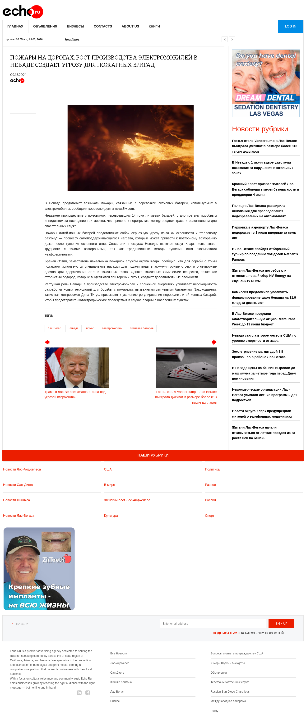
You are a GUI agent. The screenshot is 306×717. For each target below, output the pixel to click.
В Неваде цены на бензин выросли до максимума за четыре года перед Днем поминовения (264, 373)
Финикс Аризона (121, 682)
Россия (210, 500)
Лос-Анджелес (119, 663)
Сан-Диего (117, 672)
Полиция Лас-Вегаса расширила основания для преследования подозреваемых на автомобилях (259, 211)
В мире (109, 485)
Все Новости (118, 653)
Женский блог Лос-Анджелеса (127, 500)
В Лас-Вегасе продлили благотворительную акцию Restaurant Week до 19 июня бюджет (263, 319)
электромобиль (112, 328)
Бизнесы (75, 26)
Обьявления (219, 672)
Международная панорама (228, 701)
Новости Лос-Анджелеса (22, 469)
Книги (154, 26)
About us (130, 26)
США (108, 469)
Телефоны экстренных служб (230, 682)
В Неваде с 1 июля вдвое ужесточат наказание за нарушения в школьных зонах (262, 167)
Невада (74, 328)
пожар (90, 328)
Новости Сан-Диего (18, 485)
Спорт (209, 515)
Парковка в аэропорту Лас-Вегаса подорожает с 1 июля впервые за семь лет (264, 232)
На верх (22, 624)
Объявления (45, 26)
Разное (210, 485)
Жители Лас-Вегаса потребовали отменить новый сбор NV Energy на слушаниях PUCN (261, 276)
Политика (212, 469)
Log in (290, 26)
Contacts (103, 26)
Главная (15, 26)
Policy (214, 710)
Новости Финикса (16, 500)
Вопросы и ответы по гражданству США (237, 653)
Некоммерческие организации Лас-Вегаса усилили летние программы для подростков (264, 395)
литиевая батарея (141, 328)
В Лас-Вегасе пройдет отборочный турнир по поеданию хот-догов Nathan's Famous (265, 254)
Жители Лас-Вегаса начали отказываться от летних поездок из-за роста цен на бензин (263, 432)
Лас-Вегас (54, 328)
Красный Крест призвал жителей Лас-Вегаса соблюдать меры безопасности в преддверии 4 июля (265, 189)
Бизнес (115, 701)
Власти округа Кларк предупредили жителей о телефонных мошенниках (262, 413)
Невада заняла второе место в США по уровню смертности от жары (264, 338)
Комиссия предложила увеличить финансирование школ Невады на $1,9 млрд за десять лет (264, 297)
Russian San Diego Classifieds (230, 691)
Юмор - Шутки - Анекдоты (228, 663)
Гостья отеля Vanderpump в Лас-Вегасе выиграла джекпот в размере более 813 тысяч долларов (264, 146)
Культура (111, 515)
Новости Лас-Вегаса (18, 515)
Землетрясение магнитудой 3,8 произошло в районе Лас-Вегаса (259, 354)
